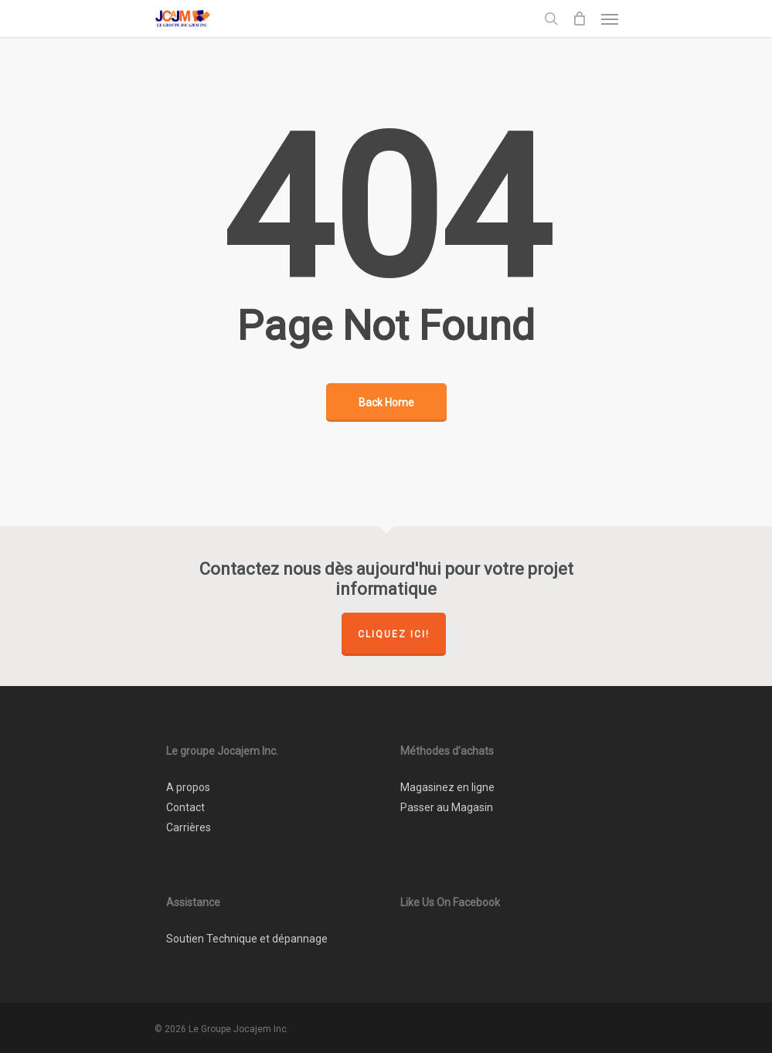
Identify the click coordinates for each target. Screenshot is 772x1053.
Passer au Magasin (446, 807)
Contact (185, 807)
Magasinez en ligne (447, 787)
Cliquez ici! (394, 634)
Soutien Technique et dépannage (247, 938)
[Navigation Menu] (609, 18)
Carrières (188, 827)
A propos (188, 787)
